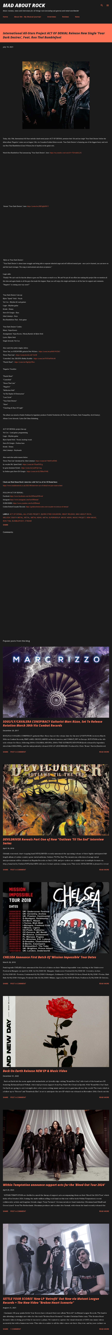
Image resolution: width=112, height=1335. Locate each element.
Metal (27, 517)
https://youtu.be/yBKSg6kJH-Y (38, 206)
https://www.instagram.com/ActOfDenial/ (24, 500)
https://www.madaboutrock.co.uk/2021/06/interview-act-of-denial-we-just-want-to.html (32, 485)
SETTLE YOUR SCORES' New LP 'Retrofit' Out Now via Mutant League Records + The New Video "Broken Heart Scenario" (51, 1301)
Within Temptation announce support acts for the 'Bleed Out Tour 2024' (54, 1185)
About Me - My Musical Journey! (27, 17)
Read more (104, 752)
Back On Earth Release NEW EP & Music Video (35, 1071)
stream (28, 521)
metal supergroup (51, 517)
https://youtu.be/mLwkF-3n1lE (26, 355)
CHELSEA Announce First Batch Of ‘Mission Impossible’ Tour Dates (49, 957)
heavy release (68, 514)
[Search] (101, 4)
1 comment (15, 1329)
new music (91, 517)
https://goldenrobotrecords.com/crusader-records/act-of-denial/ (47, 507)
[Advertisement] (56, 615)
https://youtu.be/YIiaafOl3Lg (33, 464)
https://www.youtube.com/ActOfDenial (26, 503)
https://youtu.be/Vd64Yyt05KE (46, 461)
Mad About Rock (24, 5)
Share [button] (5, 525)
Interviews (51, 17)
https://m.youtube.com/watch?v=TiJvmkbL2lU (66, 153)
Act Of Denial (16, 514)
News (77, 17)
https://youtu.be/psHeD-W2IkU (49, 351)
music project (79, 517)
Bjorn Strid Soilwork (51, 514)
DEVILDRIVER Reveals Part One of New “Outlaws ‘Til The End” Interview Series (53, 841)
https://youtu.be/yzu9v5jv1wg (31, 468)
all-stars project (31, 514)
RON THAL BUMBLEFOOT (13, 521)
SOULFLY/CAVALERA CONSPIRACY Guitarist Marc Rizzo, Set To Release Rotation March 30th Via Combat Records (52, 723)
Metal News (36, 517)
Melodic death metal (13, 517)
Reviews (65, 17)
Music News (66, 517)
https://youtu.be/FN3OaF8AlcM (44, 358)
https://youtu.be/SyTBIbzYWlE (37, 471)
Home (5, 17)
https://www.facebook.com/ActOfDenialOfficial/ (26, 496)
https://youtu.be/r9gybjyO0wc (25, 362)
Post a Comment (18, 752)
